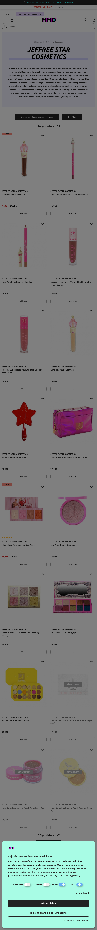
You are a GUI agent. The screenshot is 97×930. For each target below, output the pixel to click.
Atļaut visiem (48, 903)
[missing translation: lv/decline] (49, 912)
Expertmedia (81, 920)
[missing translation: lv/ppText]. (65, 875)
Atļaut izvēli (82, 893)
